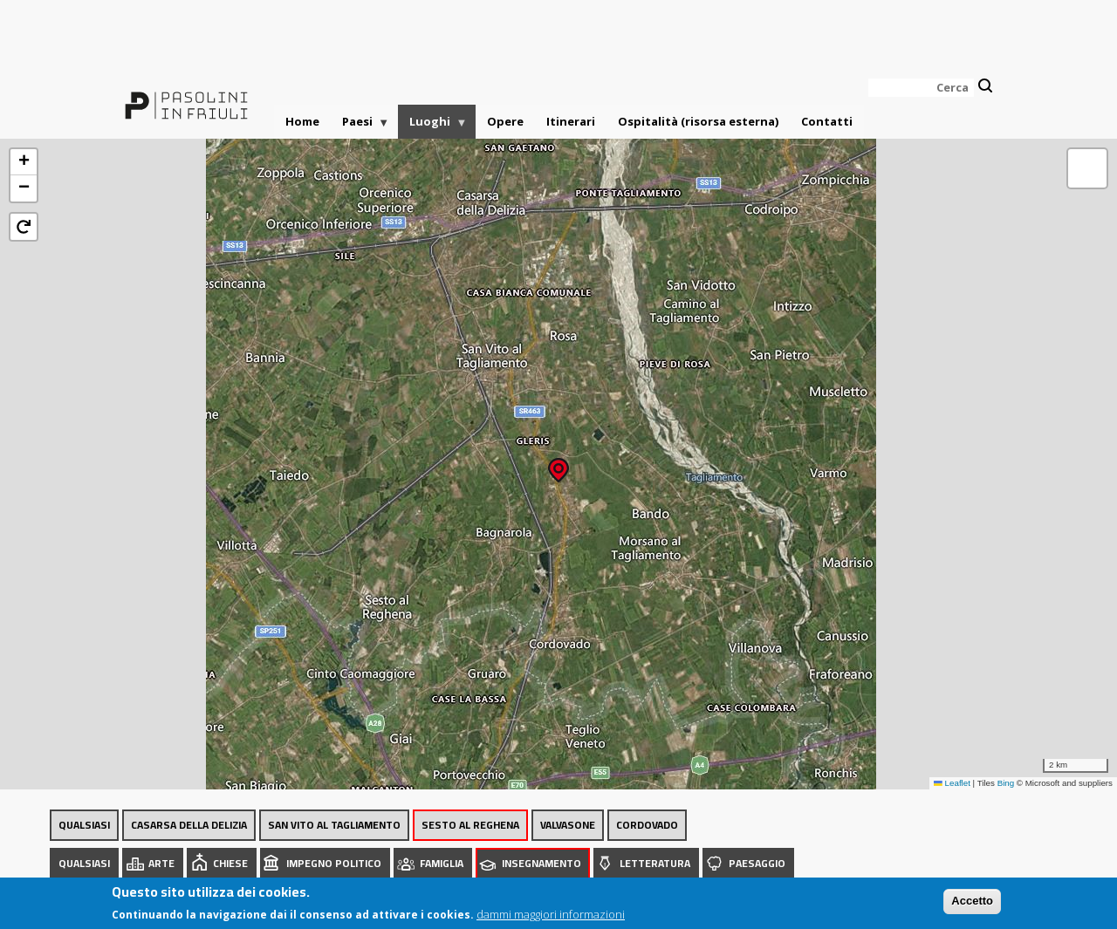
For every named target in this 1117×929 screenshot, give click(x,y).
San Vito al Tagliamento (334, 825)
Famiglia (441, 863)
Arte (161, 863)
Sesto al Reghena (470, 825)
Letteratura (655, 863)
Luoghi (433, 126)
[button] (558, 464)
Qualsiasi (84, 825)
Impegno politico (333, 863)
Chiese (230, 863)
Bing (1006, 783)
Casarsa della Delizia (189, 825)
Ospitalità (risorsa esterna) (698, 121)
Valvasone (567, 825)
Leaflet (952, 783)
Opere (505, 121)
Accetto (972, 904)
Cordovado (647, 825)
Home (302, 121)
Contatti (827, 121)
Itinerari (570, 121)
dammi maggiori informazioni (550, 917)
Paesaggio (757, 863)
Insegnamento (541, 863)
